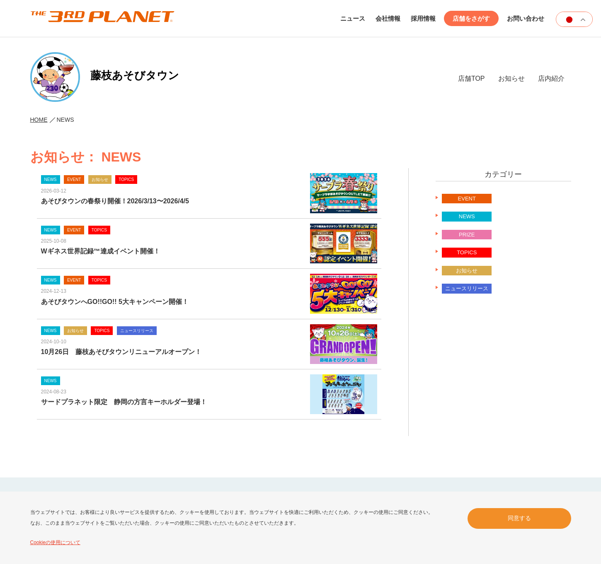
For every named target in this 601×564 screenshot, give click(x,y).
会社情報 (388, 18)
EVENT (467, 198)
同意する (519, 518)
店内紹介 (551, 78)
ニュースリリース (466, 288)
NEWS (467, 216)
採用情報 (423, 18)
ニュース (352, 18)
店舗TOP (471, 78)
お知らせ (511, 78)
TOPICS (467, 252)
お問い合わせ (525, 18)
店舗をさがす (471, 18)
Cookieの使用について (55, 542)
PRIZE (467, 234)
